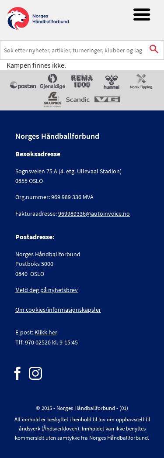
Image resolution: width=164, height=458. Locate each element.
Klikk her (46, 332)
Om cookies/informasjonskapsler (58, 309)
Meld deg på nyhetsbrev (46, 290)
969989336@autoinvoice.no (94, 213)
